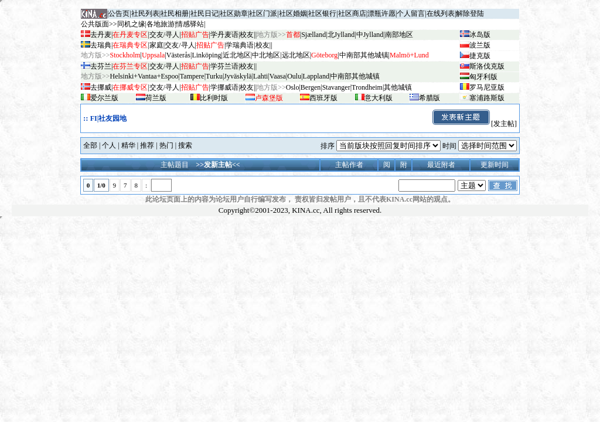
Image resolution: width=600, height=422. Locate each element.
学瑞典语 (240, 45)
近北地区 (237, 55)
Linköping (206, 55)
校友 (247, 34)
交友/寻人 (164, 34)
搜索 (185, 145)
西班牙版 (323, 98)
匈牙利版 (483, 77)
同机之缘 (131, 24)
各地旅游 (160, 24)
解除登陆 (470, 13)
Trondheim (367, 87)
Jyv (237, 76)
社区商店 (352, 13)
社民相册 (175, 13)
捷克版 (479, 56)
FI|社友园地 (108, 118)
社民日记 (204, 13)
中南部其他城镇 (355, 76)
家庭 (156, 45)
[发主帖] (474, 124)
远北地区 (296, 55)
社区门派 (263, 13)
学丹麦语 (224, 34)
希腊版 (429, 98)
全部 (90, 145)
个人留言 (411, 13)
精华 (128, 145)
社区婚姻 (293, 13)
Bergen (311, 87)
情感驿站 (190, 24)
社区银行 (322, 13)
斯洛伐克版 (486, 66)
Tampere (192, 76)
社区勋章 (234, 13)
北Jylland (341, 34)
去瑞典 (100, 45)
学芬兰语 (224, 66)
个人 (109, 145)
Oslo (292, 87)
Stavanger (336, 87)
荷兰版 (155, 98)
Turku (214, 76)
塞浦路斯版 (486, 98)
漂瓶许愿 (381, 13)
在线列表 (441, 13)
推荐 (147, 145)
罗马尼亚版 (486, 87)
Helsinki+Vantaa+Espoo (144, 76)
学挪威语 (224, 87)
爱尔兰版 (104, 98)
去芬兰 (100, 66)
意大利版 (378, 98)
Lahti (260, 76)
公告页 (118, 13)
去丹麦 (100, 34)
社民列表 (145, 13)
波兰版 (479, 45)
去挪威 (100, 87)
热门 (166, 145)
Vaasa (278, 76)
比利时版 (214, 98)
